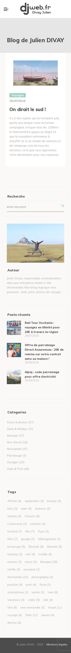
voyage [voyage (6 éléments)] (14, 615)
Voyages (17, 95)
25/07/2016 (17, 101)
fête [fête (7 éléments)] (12, 539)
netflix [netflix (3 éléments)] (13, 569)
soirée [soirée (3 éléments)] (38, 592)
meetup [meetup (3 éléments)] (14, 554)
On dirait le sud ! (27, 109)
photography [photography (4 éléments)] (42, 577)
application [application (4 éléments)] (34, 501)
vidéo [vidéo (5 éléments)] (34, 600)
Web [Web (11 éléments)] (31, 615)
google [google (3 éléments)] (28, 539)
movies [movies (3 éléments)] (14, 562)
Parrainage (14, 455)
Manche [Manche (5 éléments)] (54, 546)
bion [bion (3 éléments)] (12, 508)
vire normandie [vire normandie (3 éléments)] (32, 607)
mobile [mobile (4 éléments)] (45, 554)
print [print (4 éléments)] (31, 584)
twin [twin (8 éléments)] (53, 592)
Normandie (14, 449)
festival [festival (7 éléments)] (14, 531)
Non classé (14, 442)
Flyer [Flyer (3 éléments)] (43, 531)
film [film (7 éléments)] (30, 531)
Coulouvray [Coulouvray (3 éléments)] (17, 524)
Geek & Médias (17, 429)
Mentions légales (57, 644)
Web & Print (15, 469)
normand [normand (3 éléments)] (31, 569)
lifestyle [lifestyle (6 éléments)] (36, 546)
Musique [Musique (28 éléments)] (49, 562)
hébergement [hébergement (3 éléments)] (49, 539)
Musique (12, 435)
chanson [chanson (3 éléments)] (42, 508)
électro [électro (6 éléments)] (14, 622)
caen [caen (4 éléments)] (26, 508)
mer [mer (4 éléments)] (30, 554)
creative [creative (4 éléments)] (37, 524)
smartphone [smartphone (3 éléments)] (17, 592)
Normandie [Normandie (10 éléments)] (17, 577)
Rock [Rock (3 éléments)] (45, 584)
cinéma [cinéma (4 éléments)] (14, 516)
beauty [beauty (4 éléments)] (54, 501)
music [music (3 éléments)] (31, 562)
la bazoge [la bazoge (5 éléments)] (16, 546)
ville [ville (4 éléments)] (48, 600)
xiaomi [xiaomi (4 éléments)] (48, 615)
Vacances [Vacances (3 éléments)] (16, 600)
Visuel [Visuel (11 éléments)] (55, 607)
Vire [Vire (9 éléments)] (12, 607)
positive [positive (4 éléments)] (15, 584)
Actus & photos (17, 422)
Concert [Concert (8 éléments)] (32, 516)
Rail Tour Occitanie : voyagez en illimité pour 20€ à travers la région (42, 327)
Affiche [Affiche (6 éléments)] (14, 501)
